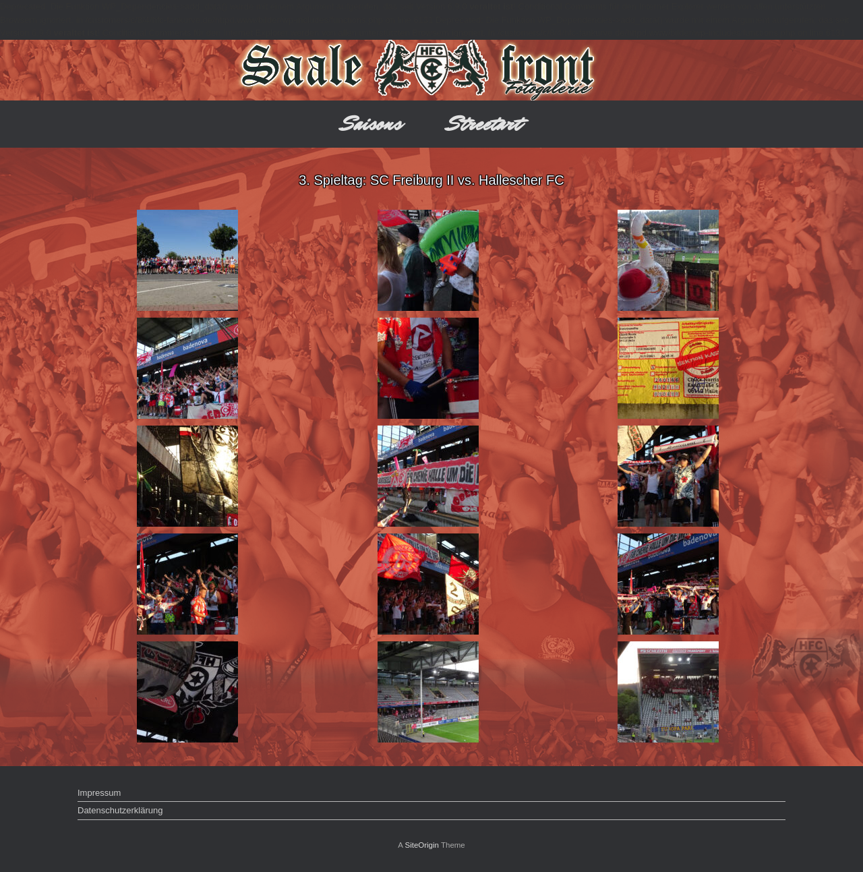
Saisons (372, 124)
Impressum (99, 793)
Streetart (484, 124)
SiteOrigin (422, 845)
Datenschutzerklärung (120, 810)
